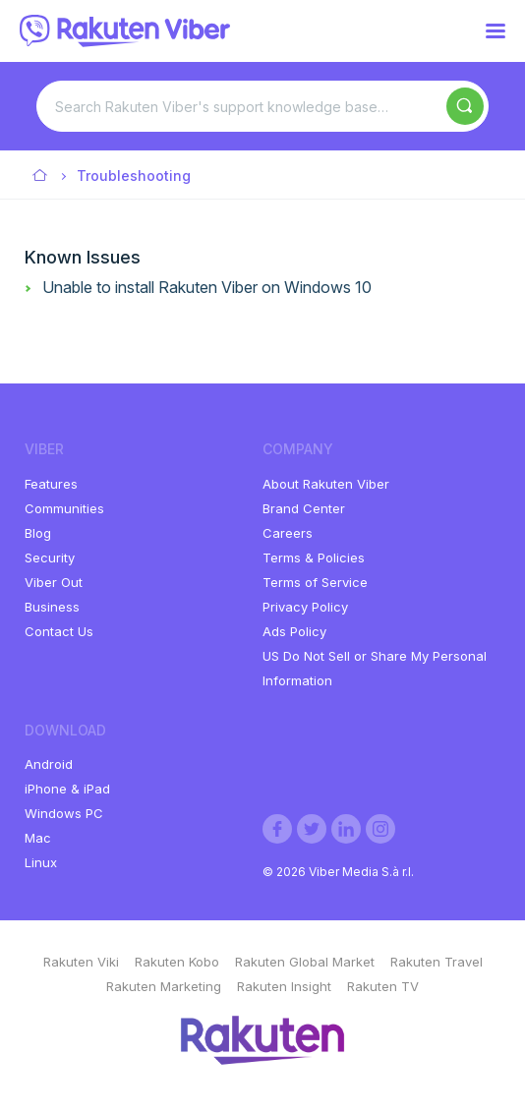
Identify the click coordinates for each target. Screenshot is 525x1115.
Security (50, 557)
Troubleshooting (134, 175)
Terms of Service (315, 582)
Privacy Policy (305, 607)
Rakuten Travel (436, 961)
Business (52, 607)
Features (51, 484)
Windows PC (64, 813)
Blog (38, 533)
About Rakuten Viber (325, 484)
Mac (38, 838)
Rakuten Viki (81, 961)
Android (49, 764)
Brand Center (303, 508)
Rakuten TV (383, 986)
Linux (41, 862)
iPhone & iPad (67, 788)
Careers (287, 533)
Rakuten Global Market (305, 961)
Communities (64, 508)
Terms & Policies (313, 557)
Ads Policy (294, 631)
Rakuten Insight (284, 986)
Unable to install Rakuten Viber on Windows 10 (207, 287)
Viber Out (54, 582)
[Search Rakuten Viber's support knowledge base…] (263, 106)
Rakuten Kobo (177, 961)
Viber (40, 176)
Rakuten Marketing (163, 986)
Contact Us (59, 631)
